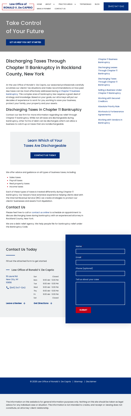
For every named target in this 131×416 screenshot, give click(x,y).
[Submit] (83, 310)
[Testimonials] (85, 4)
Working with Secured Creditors (109, 100)
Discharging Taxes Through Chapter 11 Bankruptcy (107, 81)
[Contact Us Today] (45, 155)
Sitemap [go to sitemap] (78, 381)
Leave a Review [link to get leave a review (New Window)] (16, 303)
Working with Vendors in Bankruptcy (110, 121)
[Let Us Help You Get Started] (25, 42)
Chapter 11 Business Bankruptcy (107, 61)
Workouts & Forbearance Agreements (111, 113)
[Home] (39, 4)
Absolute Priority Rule (108, 106)
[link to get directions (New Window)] (18, 279)
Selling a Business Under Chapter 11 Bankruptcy (110, 92)
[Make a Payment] (44, 8)
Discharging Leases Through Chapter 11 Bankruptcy (107, 70)
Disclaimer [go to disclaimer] (91, 381)
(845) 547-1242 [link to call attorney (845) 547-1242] (15, 287)
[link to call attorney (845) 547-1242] (116, 6)
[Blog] (97, 4)
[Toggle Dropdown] (54, 4)
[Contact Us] (60, 8)
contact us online (40, 212)
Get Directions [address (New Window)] (43, 303)
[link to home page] (18, 6)
